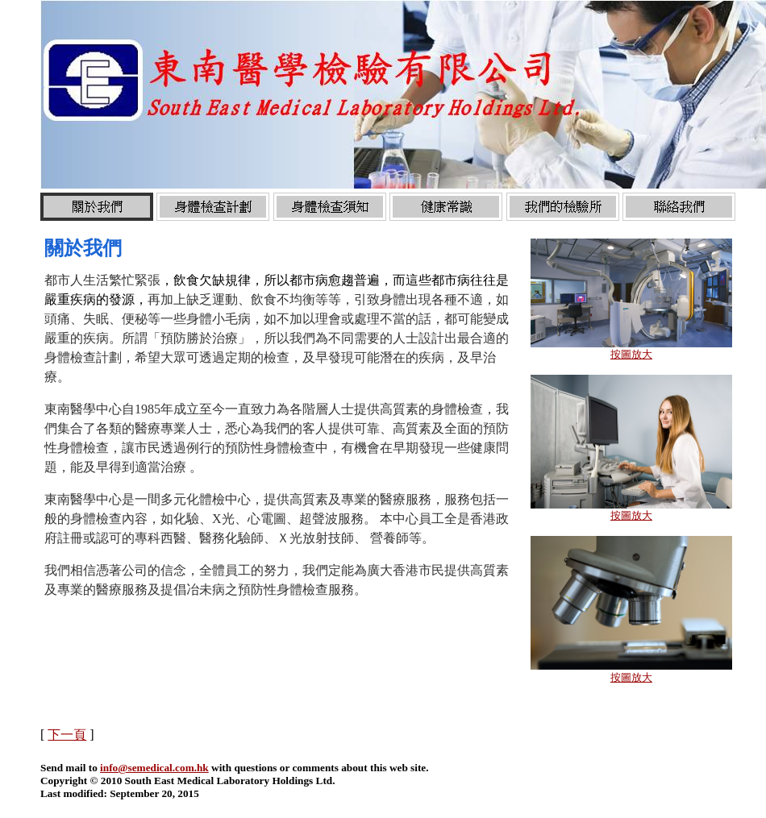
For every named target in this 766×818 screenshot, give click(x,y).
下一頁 (67, 734)
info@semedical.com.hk (154, 768)
